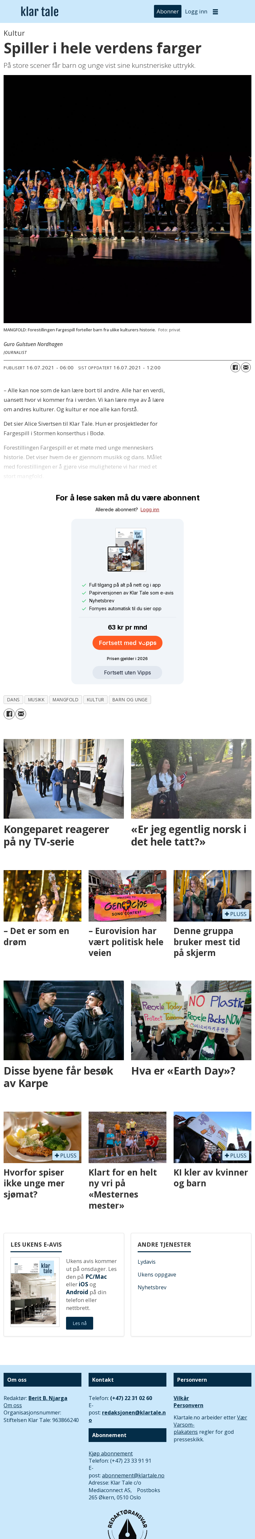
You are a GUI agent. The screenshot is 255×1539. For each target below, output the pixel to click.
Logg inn (196, 11)
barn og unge (130, 699)
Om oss (13, 1405)
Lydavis (147, 1261)
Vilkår (181, 1398)
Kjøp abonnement (111, 1453)
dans (13, 699)
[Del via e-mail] (246, 367)
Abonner (168, 11)
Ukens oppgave (157, 1274)
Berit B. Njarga (47, 1398)
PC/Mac (96, 1276)
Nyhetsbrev (152, 1287)
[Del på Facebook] (235, 367)
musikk (36, 699)
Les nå (80, 1323)
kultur (95, 699)
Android (77, 1292)
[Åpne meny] (215, 11)
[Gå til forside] (39, 12)
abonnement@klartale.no (133, 1475)
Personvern (188, 1405)
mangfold (65, 699)
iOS (83, 1284)
